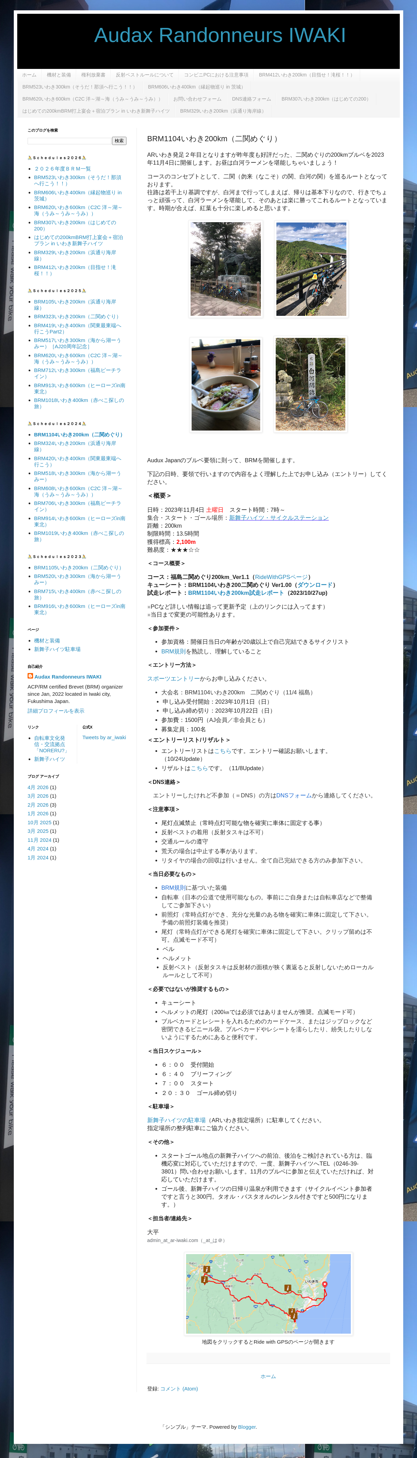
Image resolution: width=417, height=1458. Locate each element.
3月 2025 (38, 831)
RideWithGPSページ (281, 577)
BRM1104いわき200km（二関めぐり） (79, 434)
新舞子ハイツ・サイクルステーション (279, 518)
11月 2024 (39, 840)
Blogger (247, 1427)
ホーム (29, 74)
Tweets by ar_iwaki (104, 737)
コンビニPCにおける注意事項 (216, 74)
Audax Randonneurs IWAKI (187, 34)
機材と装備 (59, 74)
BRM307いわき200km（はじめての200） (326, 99)
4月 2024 (38, 848)
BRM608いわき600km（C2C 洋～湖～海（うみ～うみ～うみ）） (78, 491)
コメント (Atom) (179, 1389)
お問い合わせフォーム (197, 99)
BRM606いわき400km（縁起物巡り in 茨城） (197, 87)
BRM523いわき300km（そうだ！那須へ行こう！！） (80, 87)
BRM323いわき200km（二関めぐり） (77, 316)
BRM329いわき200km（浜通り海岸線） (223, 111)
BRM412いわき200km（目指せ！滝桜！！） (307, 74)
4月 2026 (38, 787)
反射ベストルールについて (145, 74)
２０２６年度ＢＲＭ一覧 (62, 169)
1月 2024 (38, 857)
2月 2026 (38, 805)
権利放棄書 (93, 74)
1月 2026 (38, 813)
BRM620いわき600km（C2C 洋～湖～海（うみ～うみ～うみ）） (92, 99)
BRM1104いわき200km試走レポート (236, 593)
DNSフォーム (294, 795)
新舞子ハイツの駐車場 (176, 1120)
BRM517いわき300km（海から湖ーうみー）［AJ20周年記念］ (77, 343)
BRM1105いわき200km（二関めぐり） (79, 567)
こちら (223, 751)
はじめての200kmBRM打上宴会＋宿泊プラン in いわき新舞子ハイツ (96, 111)
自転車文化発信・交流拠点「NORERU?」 (52, 744)
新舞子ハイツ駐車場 (57, 649)
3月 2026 (38, 796)
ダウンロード (315, 585)
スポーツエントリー (173, 678)
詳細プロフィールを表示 (56, 711)
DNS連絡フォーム (251, 99)
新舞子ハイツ (49, 759)
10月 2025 (39, 822)
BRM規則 (173, 651)
